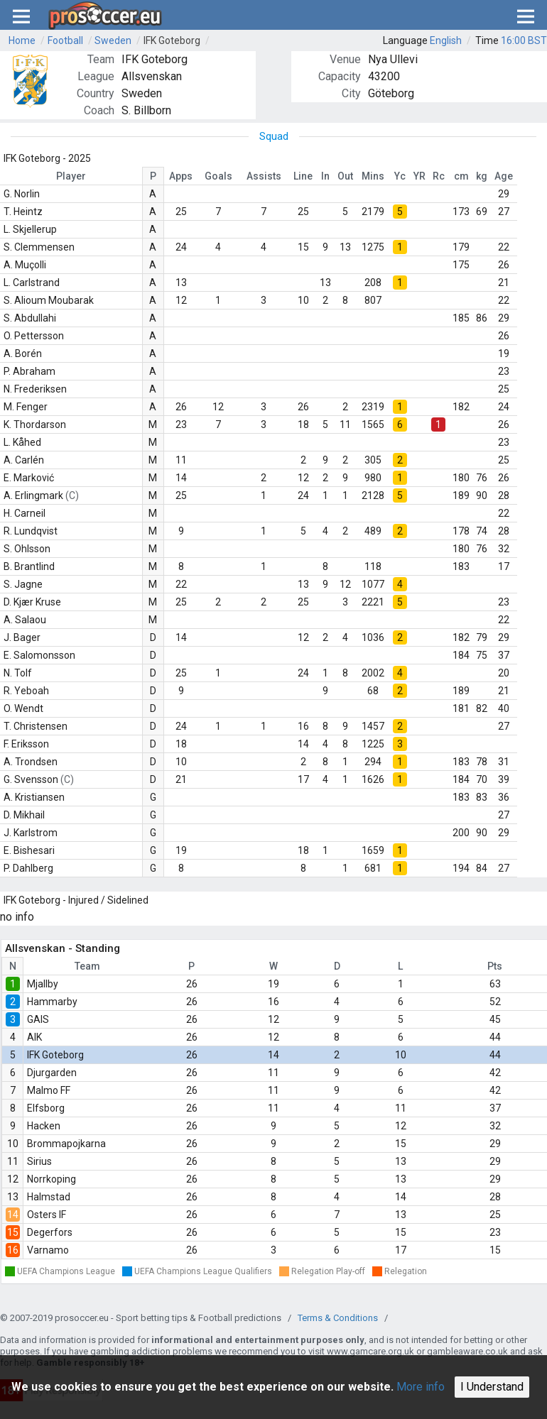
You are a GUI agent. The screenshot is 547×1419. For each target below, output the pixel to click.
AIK (34, 1037)
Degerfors (49, 1232)
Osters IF (46, 1214)
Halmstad (48, 1196)
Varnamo (48, 1250)
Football (65, 40)
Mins (373, 176)
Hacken (43, 1126)
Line (303, 176)
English (446, 40)
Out (345, 176)
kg (481, 176)
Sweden (112, 40)
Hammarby (52, 1001)
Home (22, 40)
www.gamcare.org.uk (370, 1351)
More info (420, 1386)
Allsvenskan (151, 76)
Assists (264, 176)
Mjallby (42, 984)
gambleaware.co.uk (467, 1351)
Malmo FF (48, 1090)
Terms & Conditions (338, 1318)
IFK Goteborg (171, 40)
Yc (400, 176)
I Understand (492, 1386)
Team (87, 966)
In (325, 176)
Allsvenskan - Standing (62, 948)
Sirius (39, 1161)
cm (461, 176)
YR (419, 176)
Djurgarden (52, 1072)
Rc (439, 176)
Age (503, 176)
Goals (218, 176)
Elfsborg (46, 1108)
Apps (181, 176)
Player (71, 176)
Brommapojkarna (66, 1143)
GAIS (38, 1019)
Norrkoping (51, 1179)
